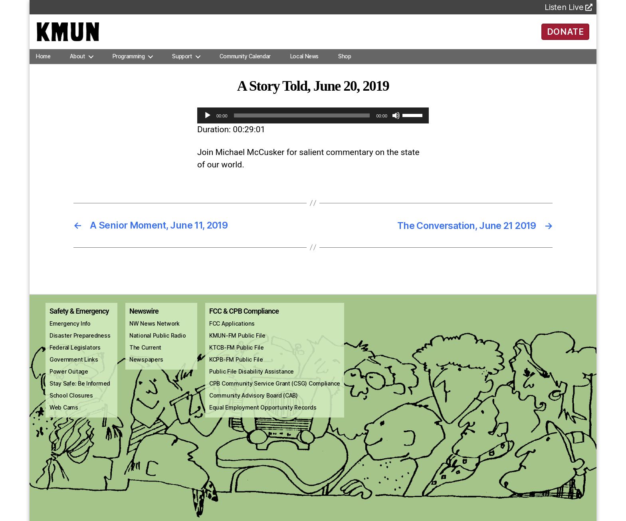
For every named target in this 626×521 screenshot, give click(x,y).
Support (182, 65)
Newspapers (146, 368)
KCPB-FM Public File (236, 368)
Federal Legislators (75, 356)
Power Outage (69, 380)
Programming (129, 65)
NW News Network (154, 332)
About (77, 65)
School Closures (71, 404)
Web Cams (64, 416)
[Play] (208, 125)
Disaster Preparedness (80, 344)
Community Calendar (245, 65)
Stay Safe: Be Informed (80, 392)
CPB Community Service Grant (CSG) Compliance (274, 392)
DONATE (565, 36)
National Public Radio (157, 344)
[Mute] (396, 125)
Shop (344, 65)
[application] (313, 125)
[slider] (302, 125)
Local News (304, 65)
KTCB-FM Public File (236, 356)
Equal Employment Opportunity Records (262, 416)
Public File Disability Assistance (251, 380)
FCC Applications (232, 332)
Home (43, 65)
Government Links (74, 368)
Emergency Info (70, 332)
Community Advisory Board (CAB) (253, 404)
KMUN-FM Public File (237, 344)
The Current (145, 356)
